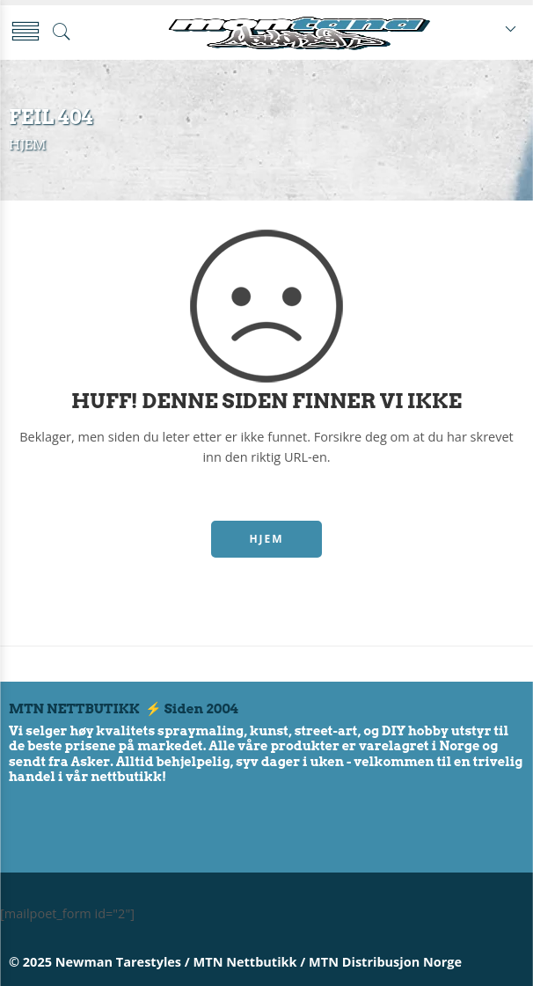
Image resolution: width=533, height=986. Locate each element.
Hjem (27, 145)
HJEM (266, 538)
